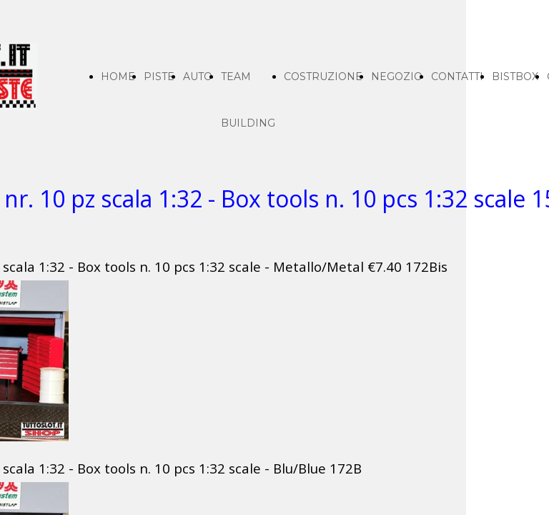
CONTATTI (457, 76)
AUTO (197, 76)
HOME (118, 76)
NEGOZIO (396, 76)
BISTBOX (515, 76)
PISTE (159, 76)
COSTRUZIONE (323, 76)
